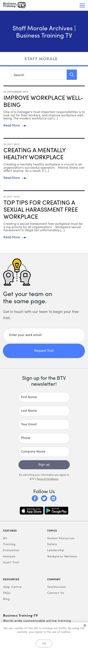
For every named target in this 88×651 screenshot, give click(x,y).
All (5, 538)
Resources (11, 579)
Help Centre (12, 587)
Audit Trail (11, 562)
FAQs (7, 593)
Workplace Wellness (62, 556)
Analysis (9, 556)
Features (10, 530)
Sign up (44, 464)
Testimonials (56, 587)
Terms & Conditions (47, 479)
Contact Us (55, 593)
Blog (6, 599)
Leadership (55, 550)
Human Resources (61, 538)
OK (44, 643)
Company (54, 579)
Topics (52, 530)
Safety (52, 544)
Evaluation (11, 550)
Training (9, 544)
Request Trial (44, 350)
